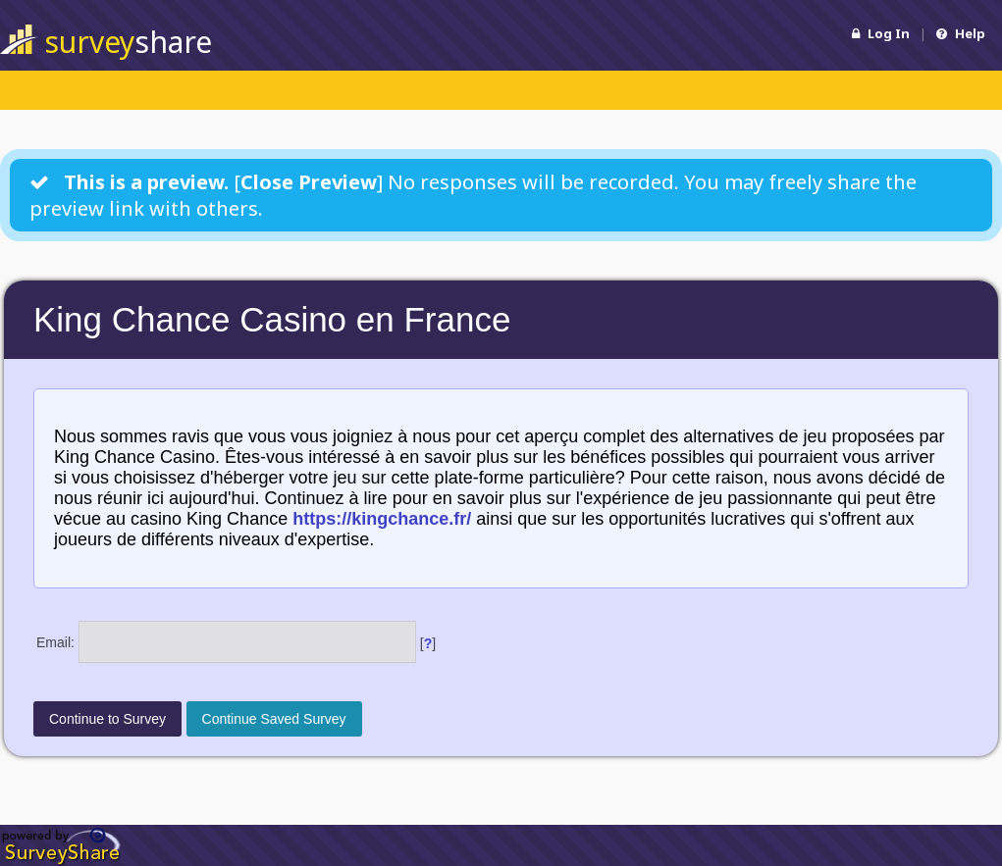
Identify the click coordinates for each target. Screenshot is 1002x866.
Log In (881, 33)
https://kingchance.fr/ (381, 519)
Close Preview (308, 182)
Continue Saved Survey (274, 719)
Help (960, 33)
